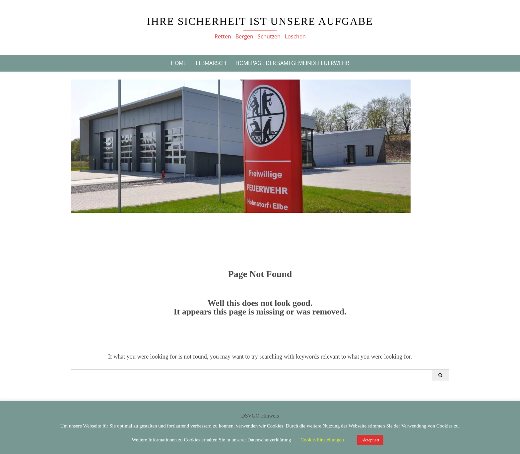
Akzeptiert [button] (370, 439)
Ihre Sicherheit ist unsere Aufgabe (260, 21)
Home (178, 63)
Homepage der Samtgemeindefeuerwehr (292, 63)
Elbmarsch (211, 63)
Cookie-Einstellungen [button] (322, 439)
